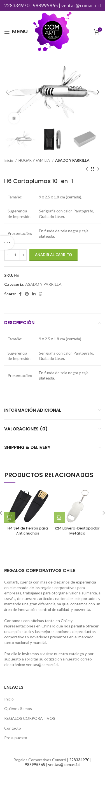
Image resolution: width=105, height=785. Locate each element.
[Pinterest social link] (27, 293)
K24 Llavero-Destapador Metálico (77, 531)
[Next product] (98, 169)
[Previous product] (87, 169)
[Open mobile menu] (16, 31)
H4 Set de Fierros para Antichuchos (28, 531)
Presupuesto (15, 737)
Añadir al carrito (53, 254)
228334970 (16, 5)
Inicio (9, 160)
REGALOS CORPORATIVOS (29, 718)
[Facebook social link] (20, 293)
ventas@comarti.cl (81, 5)
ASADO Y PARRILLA (72, 160)
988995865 (45, 5)
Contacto (12, 728)
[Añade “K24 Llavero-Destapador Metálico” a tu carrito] (59, 517)
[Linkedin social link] (34, 293)
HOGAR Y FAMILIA (34, 160)
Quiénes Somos (18, 708)
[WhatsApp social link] (40, 293)
